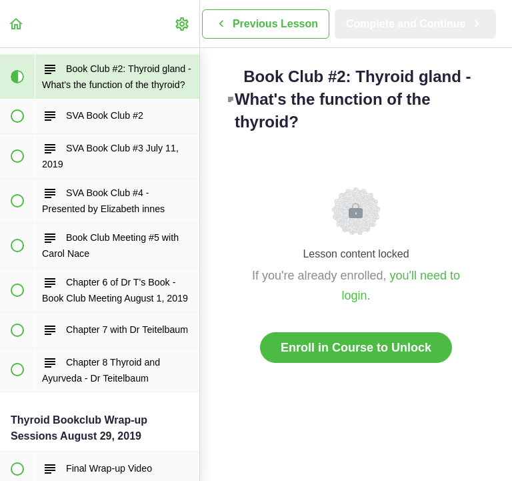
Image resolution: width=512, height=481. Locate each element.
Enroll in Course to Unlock (356, 347)
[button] (16, 23)
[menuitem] (182, 23)
